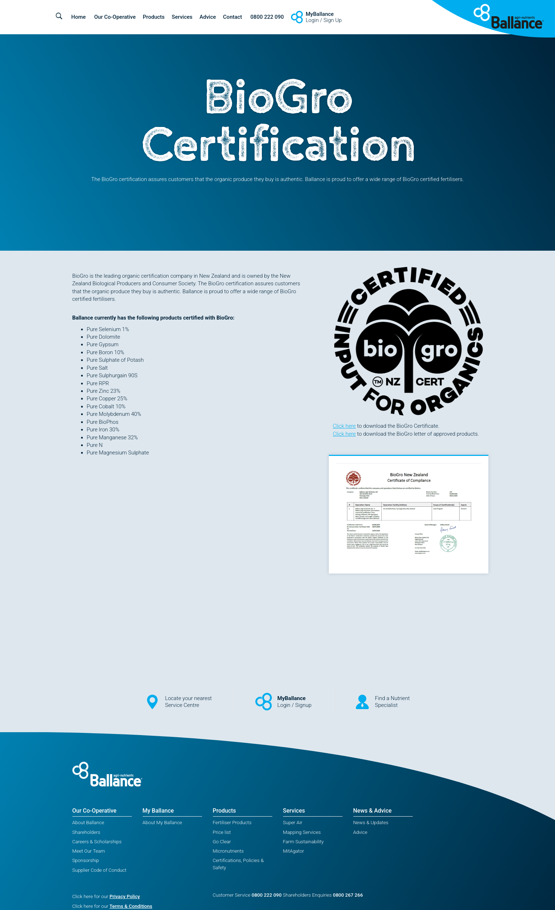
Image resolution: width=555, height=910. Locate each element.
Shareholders (86, 832)
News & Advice (372, 810)
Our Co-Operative (114, 17)
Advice (208, 17)
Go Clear (222, 841)
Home (78, 17)
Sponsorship (85, 860)
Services (182, 17)
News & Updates (371, 822)
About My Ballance (162, 822)
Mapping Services (302, 832)
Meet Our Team (88, 851)
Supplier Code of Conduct (99, 870)
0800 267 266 (348, 895)
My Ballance (158, 810)
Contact (232, 17)
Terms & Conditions (130, 906)
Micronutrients (228, 851)
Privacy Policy (124, 896)
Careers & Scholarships (97, 841)
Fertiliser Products (232, 822)
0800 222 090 (267, 17)
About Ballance (88, 822)
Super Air (293, 822)
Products (154, 17)
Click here (344, 426)
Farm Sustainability (303, 841)
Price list (222, 832)
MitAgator (293, 851)
